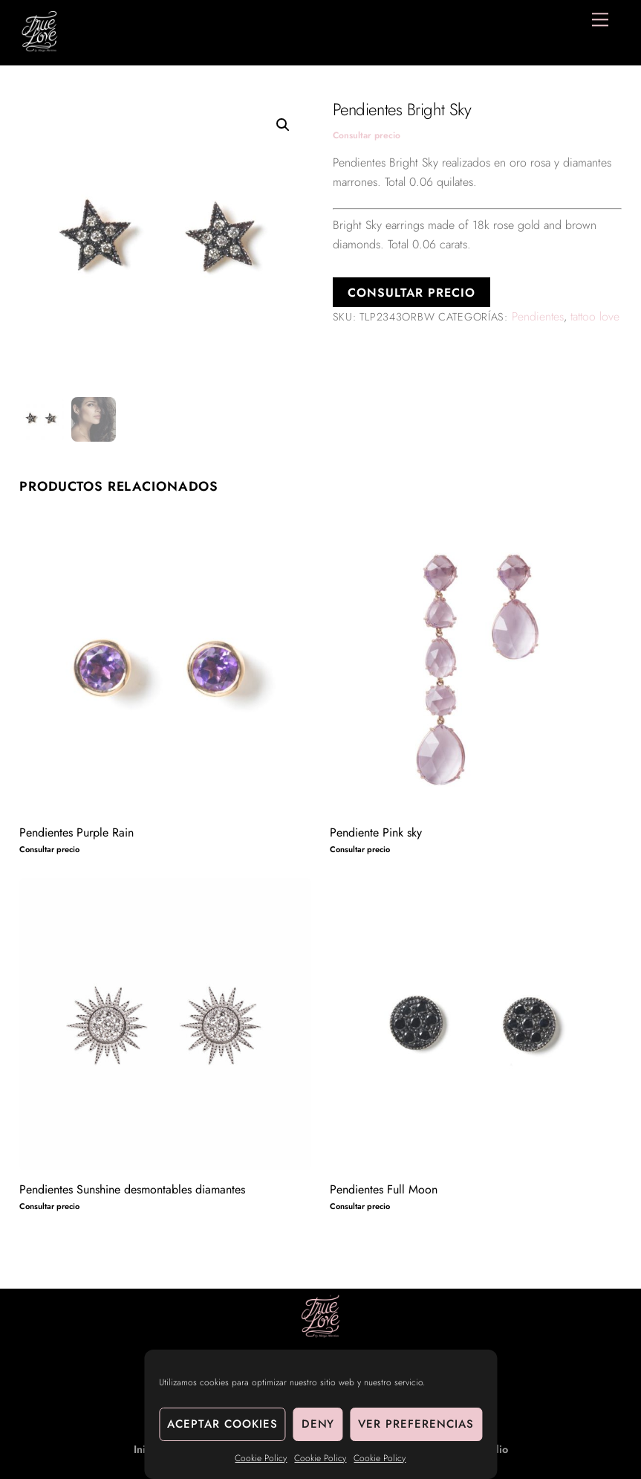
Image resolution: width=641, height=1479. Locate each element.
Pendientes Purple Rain (76, 832)
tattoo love (594, 316)
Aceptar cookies (222, 1424)
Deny (318, 1424)
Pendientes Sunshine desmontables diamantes (132, 1189)
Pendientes (538, 316)
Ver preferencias (416, 1424)
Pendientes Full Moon (383, 1189)
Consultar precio (366, 135)
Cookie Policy (261, 1458)
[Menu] (600, 19)
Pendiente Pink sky (376, 832)
